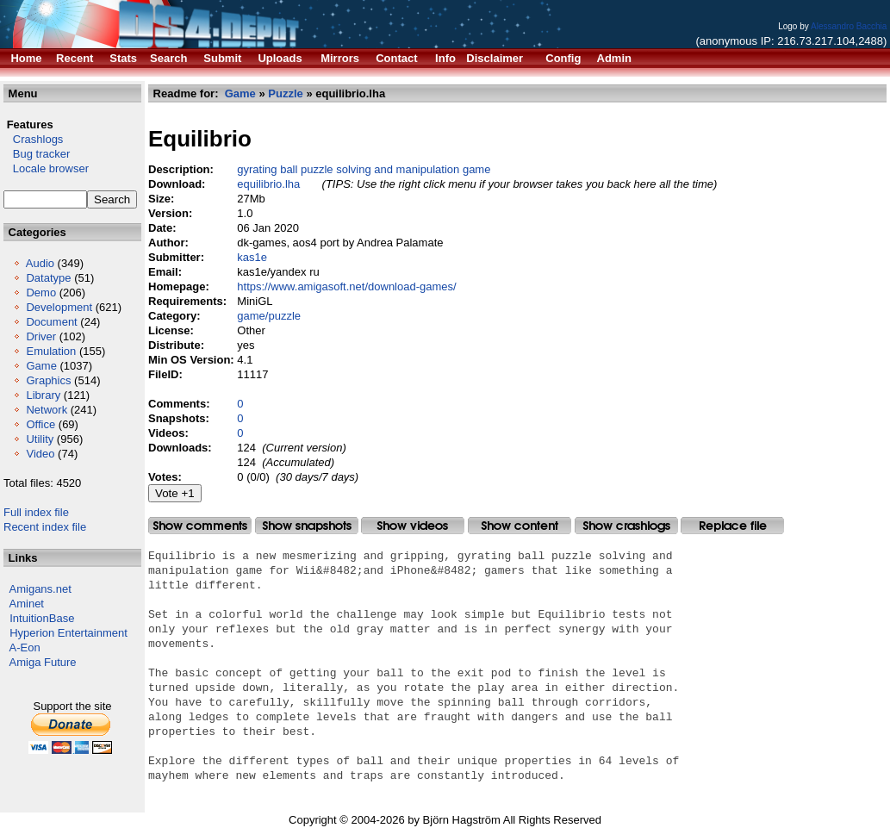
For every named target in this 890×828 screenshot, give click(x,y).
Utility (39, 439)
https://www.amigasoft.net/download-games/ (346, 286)
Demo (41, 292)
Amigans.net (40, 588)
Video (40, 453)
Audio (40, 263)
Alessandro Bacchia (849, 26)
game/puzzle (269, 315)
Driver (41, 336)
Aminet (26, 603)
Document (51, 321)
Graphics (48, 380)
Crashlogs (33, 139)
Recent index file (44, 526)
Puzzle (285, 93)
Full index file (36, 512)
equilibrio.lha (268, 183)
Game (41, 365)
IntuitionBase (41, 618)
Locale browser (46, 168)
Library (43, 395)
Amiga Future (43, 662)
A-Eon (24, 647)
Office (40, 424)
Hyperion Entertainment (68, 632)
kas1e (252, 257)
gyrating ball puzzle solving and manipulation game (363, 169)
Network (46, 409)
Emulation (51, 351)
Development (59, 307)
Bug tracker (36, 153)
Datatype (48, 277)
